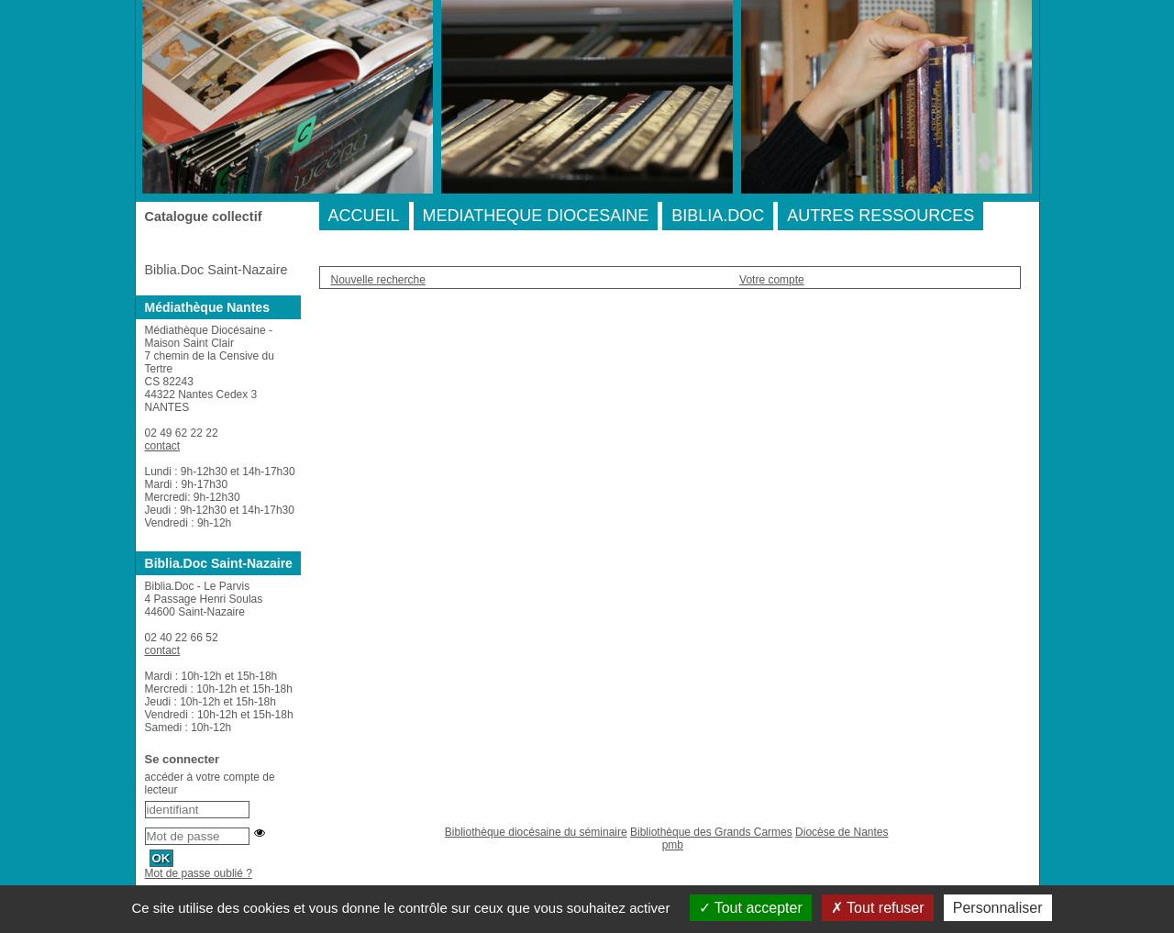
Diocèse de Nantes (841, 832)
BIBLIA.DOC (717, 215)
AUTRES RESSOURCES (880, 215)
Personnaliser (998, 908)
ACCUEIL (364, 215)
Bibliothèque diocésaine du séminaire (536, 832)
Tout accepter (751, 908)
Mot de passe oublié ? (198, 873)
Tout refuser (878, 908)
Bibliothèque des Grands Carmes (711, 832)
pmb (672, 845)
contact (163, 445)
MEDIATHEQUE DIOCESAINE (536, 215)
